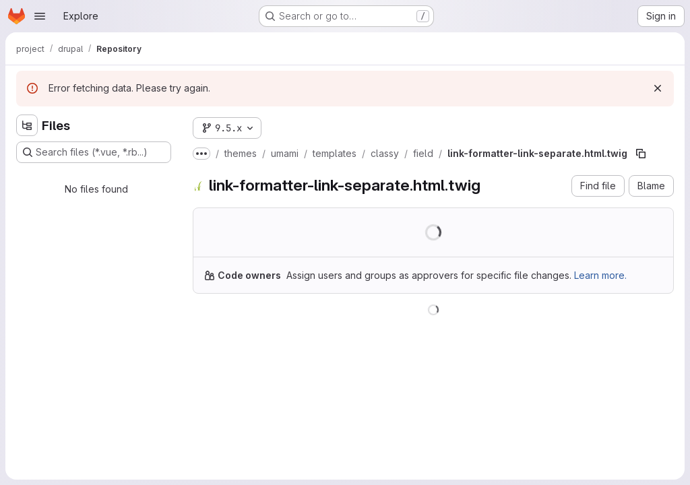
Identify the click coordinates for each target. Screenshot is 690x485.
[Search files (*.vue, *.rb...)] (93, 152)
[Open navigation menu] (40, 16)
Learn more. (600, 275)
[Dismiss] (658, 88)
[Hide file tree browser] (27, 125)
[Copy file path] (641, 153)
